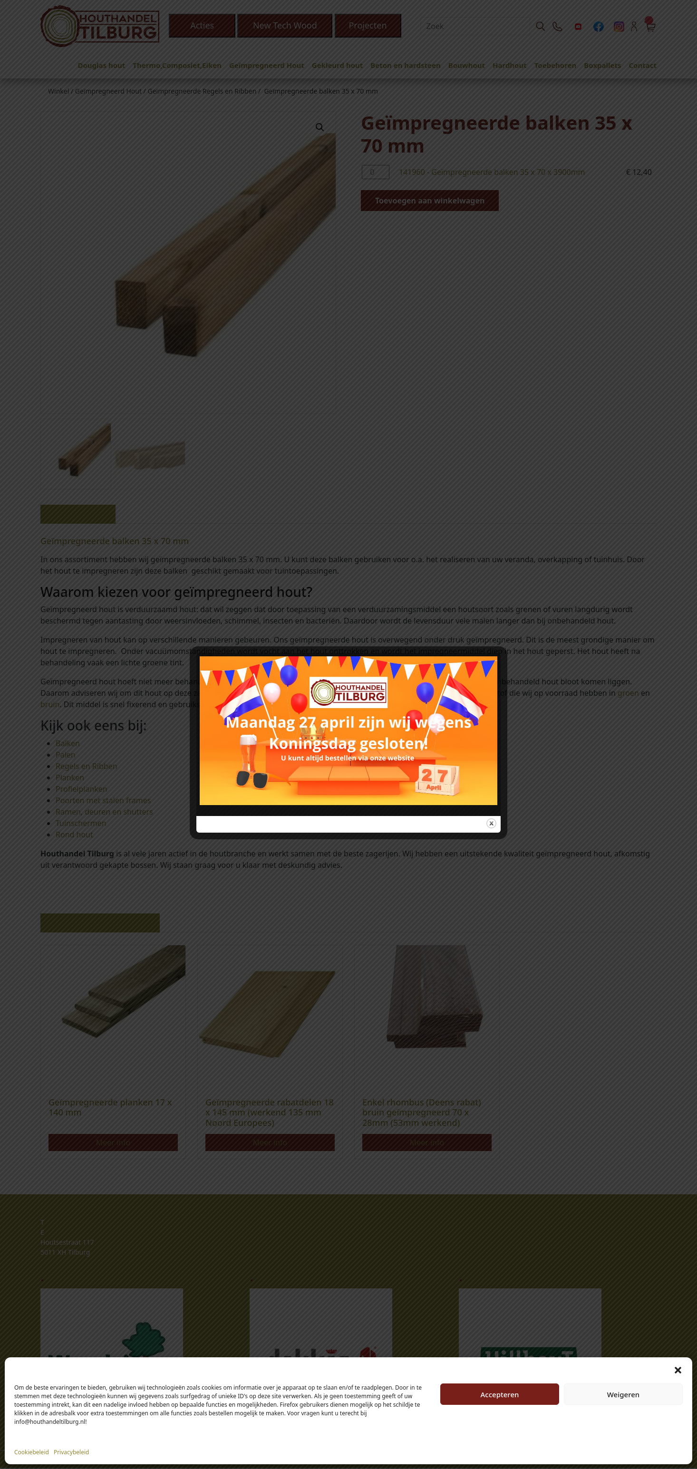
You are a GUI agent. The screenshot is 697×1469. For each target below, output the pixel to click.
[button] (678, 1369)
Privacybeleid (71, 1452)
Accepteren (500, 1394)
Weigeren (623, 1394)
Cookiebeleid (31, 1452)
